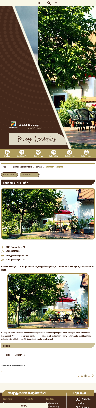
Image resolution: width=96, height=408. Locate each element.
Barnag (39, 166)
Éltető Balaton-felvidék (22, 166)
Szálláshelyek (8, 398)
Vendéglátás (29, 398)
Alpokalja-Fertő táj (83, 400)
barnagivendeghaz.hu (15, 259)
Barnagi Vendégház (54, 166)
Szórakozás (50, 398)
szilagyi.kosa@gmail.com (17, 255)
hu (39, 3)
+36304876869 (13, 251)
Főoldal (6, 166)
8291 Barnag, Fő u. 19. (16, 246)
